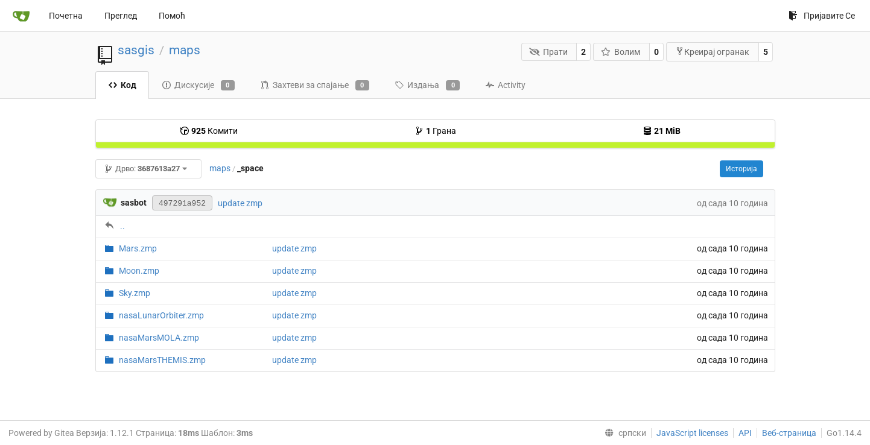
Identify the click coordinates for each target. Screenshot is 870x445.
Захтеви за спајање (314, 85)
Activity (505, 85)
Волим (621, 52)
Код (122, 85)
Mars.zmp (138, 248)
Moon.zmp (139, 271)
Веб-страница (789, 433)
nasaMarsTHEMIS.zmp (162, 360)
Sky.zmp (134, 293)
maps (184, 50)
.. (122, 226)
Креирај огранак (712, 51)
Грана (435, 131)
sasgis (136, 50)
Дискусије (198, 85)
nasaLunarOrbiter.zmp (161, 315)
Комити (209, 131)
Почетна (66, 16)
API (745, 433)
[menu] (623, 433)
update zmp (240, 203)
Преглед (120, 16)
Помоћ (172, 16)
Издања (427, 85)
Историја (741, 169)
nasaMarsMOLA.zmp (159, 337)
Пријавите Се (822, 16)
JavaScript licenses (692, 433)
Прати (548, 52)
